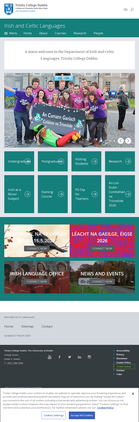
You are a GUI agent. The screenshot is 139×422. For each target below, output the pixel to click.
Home (28, 33)
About (43, 33)
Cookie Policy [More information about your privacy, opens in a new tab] (105, 411)
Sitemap (27, 326)
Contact (47, 326)
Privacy (120, 354)
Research (80, 33)
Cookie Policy (123, 362)
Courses (60, 33)
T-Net (119, 374)
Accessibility (123, 350)
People (98, 33)
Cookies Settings (124, 367)
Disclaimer (121, 358)
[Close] (133, 398)
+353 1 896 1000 (15, 363)
